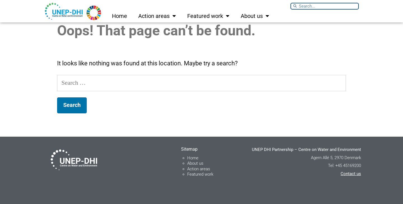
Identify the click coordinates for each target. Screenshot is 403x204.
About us (255, 16)
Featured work (208, 16)
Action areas (157, 16)
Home (119, 16)
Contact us (351, 173)
